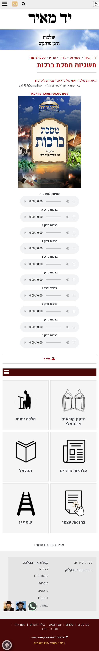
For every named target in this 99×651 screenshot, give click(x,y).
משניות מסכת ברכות (66, 65)
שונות (44, 605)
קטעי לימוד (37, 57)
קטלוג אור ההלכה (35, 562)
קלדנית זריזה (83, 562)
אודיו (52, 57)
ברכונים (43, 590)
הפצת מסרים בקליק (79, 569)
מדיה (63, 57)
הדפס (47, 359)
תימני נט (75, 57)
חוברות (43, 583)
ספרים (43, 568)
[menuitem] (73, 405)
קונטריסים (41, 575)
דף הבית (90, 57)
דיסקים (43, 597)
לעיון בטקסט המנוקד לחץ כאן (49, 93)
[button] (23, 4)
